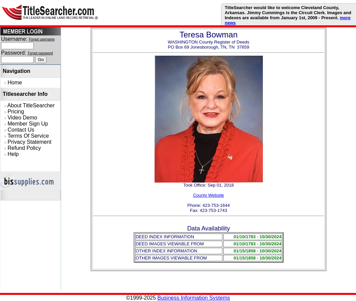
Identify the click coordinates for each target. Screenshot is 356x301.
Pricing (14, 111)
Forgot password (40, 53)
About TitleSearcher (30, 105)
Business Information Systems (193, 298)
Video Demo (21, 117)
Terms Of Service (27, 136)
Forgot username (42, 39)
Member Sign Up (26, 124)
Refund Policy (23, 148)
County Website (208, 195)
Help (12, 154)
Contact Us (19, 130)
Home (13, 82)
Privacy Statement (28, 142)
